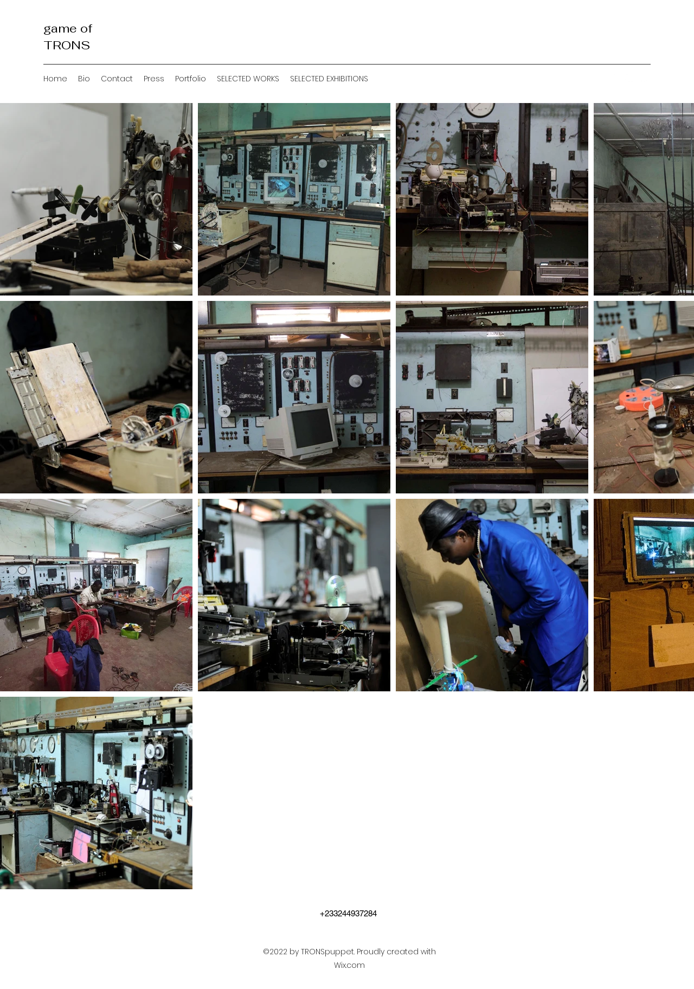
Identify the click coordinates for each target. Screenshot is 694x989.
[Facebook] (612, 78)
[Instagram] (629, 78)
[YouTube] (645, 78)
